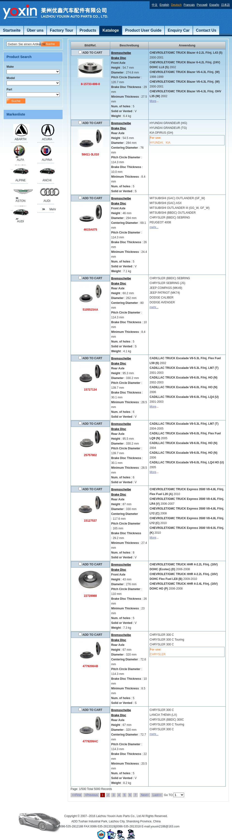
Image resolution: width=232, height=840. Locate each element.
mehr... (154, 227)
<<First (76, 795)
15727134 (90, 389)
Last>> (157, 795)
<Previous (91, 795)
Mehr (52, 209)
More (153, 101)
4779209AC (90, 741)
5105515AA (90, 309)
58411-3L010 (90, 154)
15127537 (90, 520)
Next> (145, 795)
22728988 (90, 596)
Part (9, 89)
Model (11, 78)
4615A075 (90, 229)
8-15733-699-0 (90, 84)
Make (10, 66)
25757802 (90, 455)
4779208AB (90, 666)
